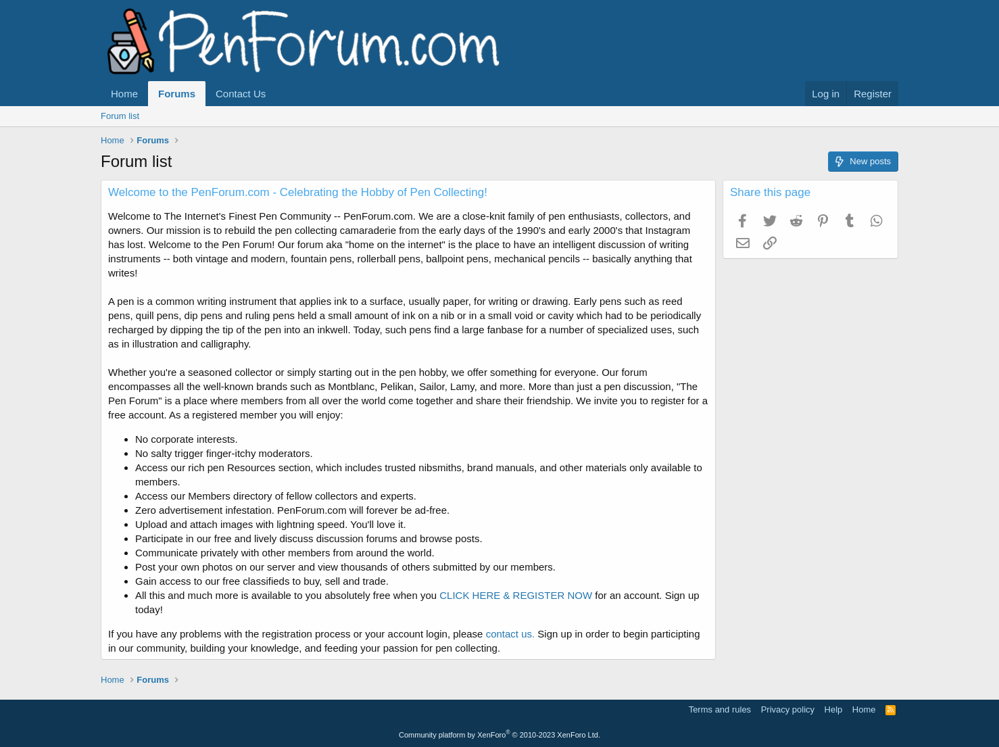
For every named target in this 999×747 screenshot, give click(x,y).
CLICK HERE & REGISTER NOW (515, 595)
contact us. (510, 634)
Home (124, 93)
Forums (176, 93)
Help (834, 709)
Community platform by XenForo (499, 735)
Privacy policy (787, 709)
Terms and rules (720, 709)
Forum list (120, 116)
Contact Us (241, 93)
